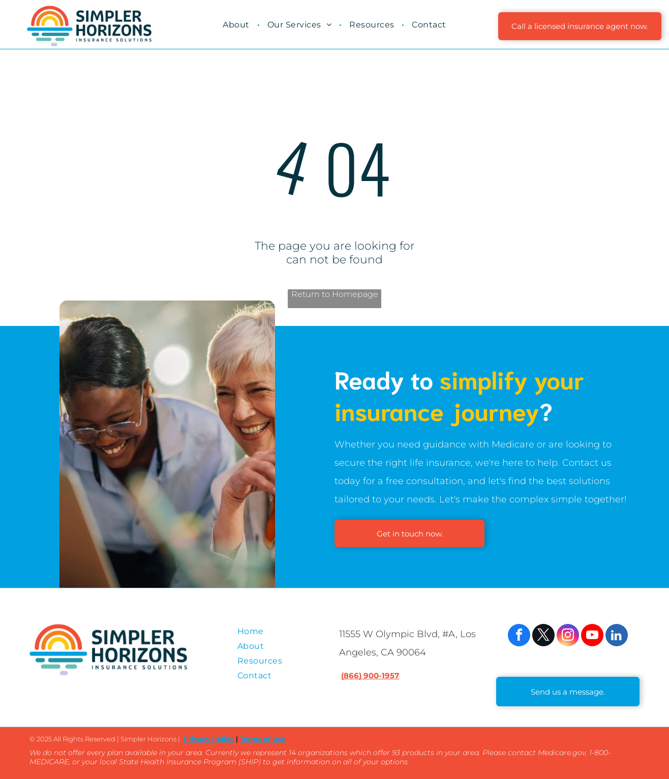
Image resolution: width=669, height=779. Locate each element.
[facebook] (519, 636)
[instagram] (568, 636)
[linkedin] (616, 636)
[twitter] (543, 636)
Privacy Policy (209, 739)
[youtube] (592, 636)
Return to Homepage (334, 294)
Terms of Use (262, 739)
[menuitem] (237, 24)
